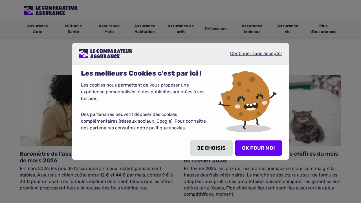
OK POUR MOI (258, 148)
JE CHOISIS (211, 148)
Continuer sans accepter (251, 56)
